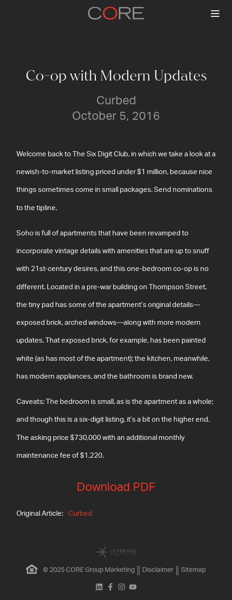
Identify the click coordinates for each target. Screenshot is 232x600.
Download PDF (116, 487)
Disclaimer (158, 570)
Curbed (80, 513)
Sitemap (193, 570)
